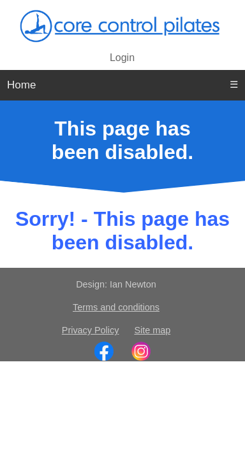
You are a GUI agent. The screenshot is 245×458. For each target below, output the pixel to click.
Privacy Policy (90, 330)
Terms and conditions (116, 307)
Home (21, 85)
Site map (152, 330)
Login (122, 57)
